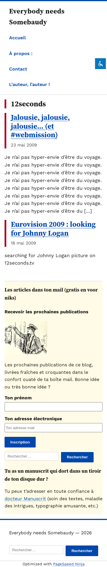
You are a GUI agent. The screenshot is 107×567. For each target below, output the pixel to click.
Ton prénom (18, 397)
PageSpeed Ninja (69, 564)
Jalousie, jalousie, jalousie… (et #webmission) (40, 126)
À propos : (21, 53)
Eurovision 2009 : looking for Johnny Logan (53, 228)
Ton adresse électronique (33, 418)
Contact (18, 69)
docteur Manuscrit (25, 498)
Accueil (17, 37)
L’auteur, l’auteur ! (29, 84)
